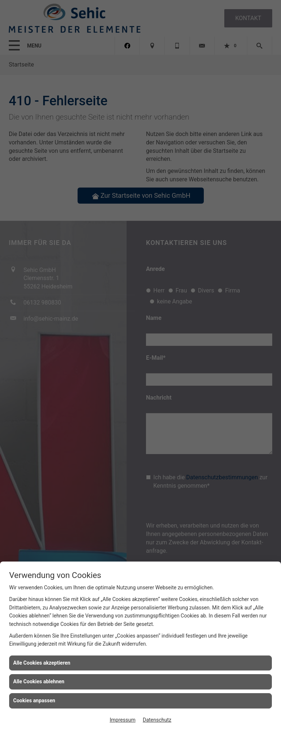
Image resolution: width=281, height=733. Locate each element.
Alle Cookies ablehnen (38, 681)
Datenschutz (157, 720)
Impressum (122, 720)
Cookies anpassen (34, 700)
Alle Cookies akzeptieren (41, 663)
